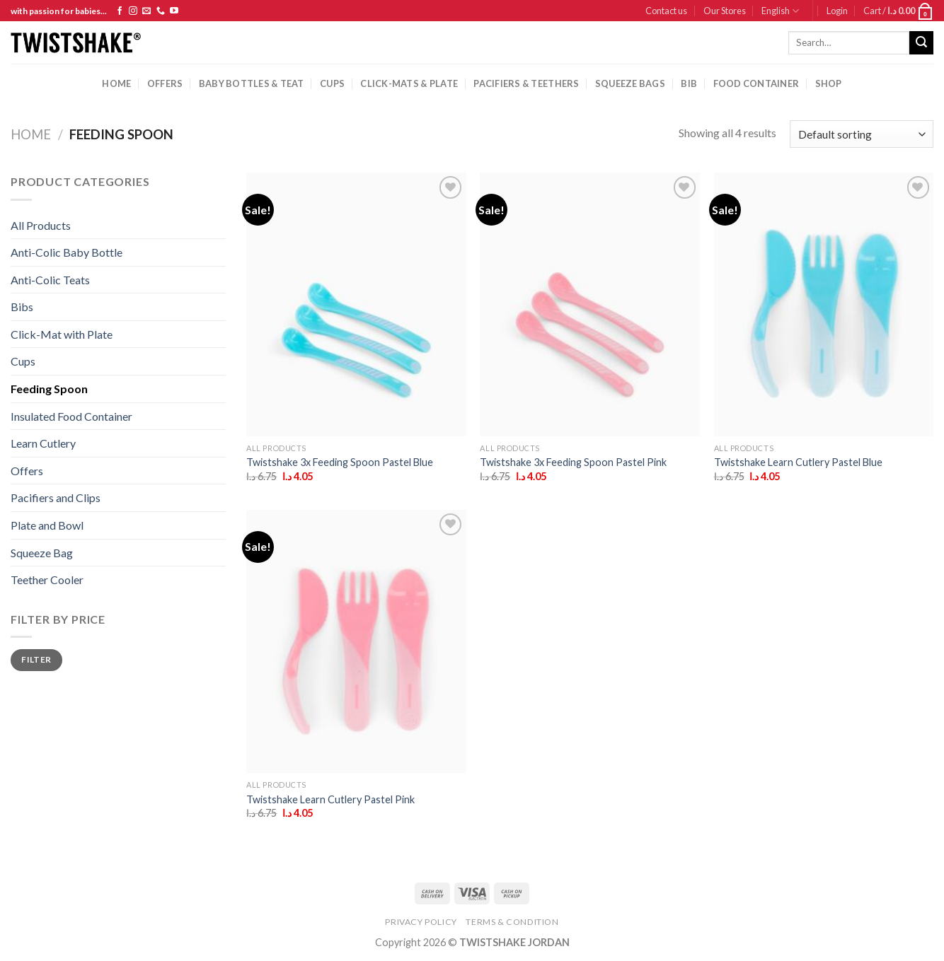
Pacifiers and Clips (55, 497)
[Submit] (921, 43)
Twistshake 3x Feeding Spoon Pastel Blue (339, 462)
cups (332, 83)
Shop (828, 83)
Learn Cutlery (43, 443)
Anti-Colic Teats (50, 279)
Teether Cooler (47, 579)
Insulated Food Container (71, 416)
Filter (36, 659)
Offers (165, 83)
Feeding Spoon (49, 388)
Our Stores (724, 10)
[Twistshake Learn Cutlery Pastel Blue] (824, 304)
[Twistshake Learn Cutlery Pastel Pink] (356, 641)
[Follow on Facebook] (119, 11)
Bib (689, 83)
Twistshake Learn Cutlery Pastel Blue (798, 462)
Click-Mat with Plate (62, 334)
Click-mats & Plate (409, 83)
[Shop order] (861, 134)
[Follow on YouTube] (174, 11)
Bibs (22, 306)
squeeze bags (630, 83)
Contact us (666, 10)
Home (116, 83)
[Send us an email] (146, 11)
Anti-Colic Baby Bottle (66, 252)
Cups (23, 361)
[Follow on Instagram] (133, 11)
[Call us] (160, 11)
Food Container (756, 83)
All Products (41, 225)
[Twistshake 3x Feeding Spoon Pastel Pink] (590, 304)
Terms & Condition (512, 921)
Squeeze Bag (42, 552)
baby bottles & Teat (251, 83)
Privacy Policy (421, 921)
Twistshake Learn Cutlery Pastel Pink (330, 799)
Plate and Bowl (47, 525)
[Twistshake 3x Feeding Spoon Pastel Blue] (356, 304)
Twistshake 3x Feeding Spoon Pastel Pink (573, 462)
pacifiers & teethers (526, 83)
